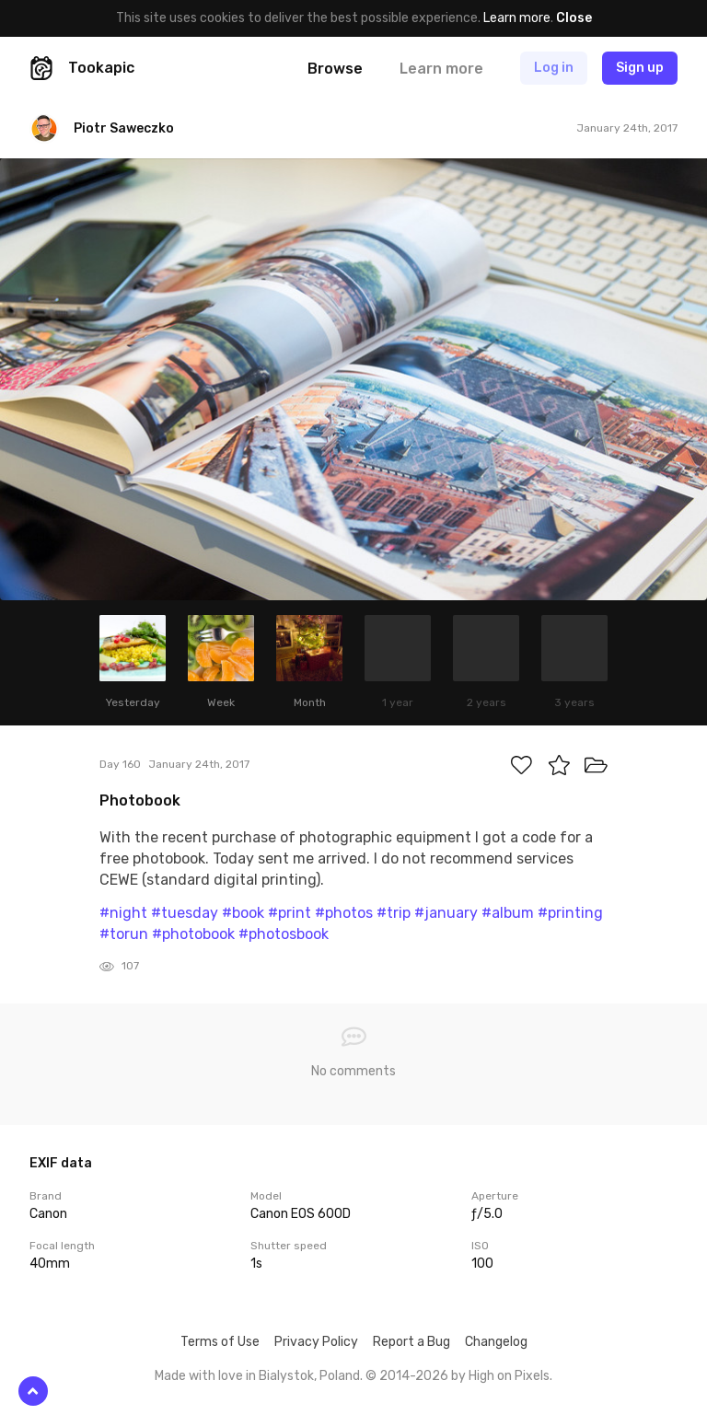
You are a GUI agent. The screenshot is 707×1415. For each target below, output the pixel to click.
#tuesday (184, 913)
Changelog (496, 1342)
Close (574, 18)
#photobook (193, 934)
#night (123, 913)
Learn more (517, 18)
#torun (123, 934)
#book (243, 913)
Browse (335, 68)
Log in (554, 67)
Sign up (640, 67)
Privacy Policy (316, 1342)
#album (507, 913)
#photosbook (283, 934)
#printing (570, 913)
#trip (394, 913)
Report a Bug (411, 1342)
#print (289, 913)
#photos (344, 913)
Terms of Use (220, 1342)
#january (446, 913)
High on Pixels (509, 1376)
